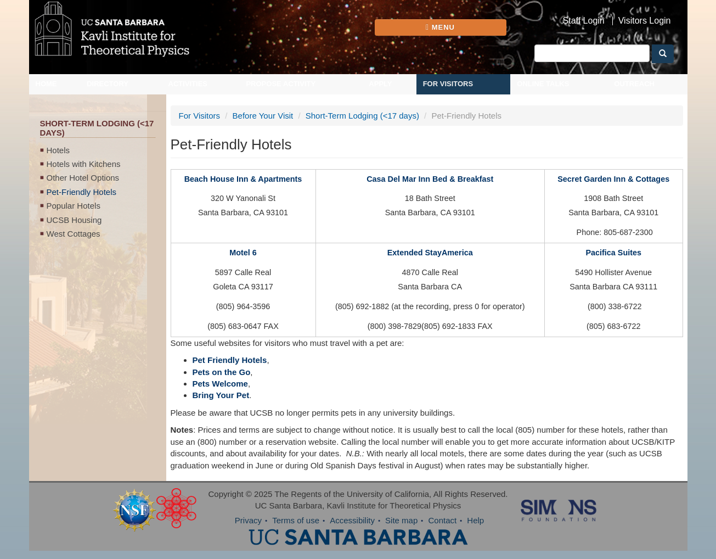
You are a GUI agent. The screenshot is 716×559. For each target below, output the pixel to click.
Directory (107, 84)
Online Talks (543, 84)
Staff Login (584, 20)
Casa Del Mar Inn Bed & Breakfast (430, 179)
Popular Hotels (73, 205)
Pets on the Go (222, 372)
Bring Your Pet (221, 395)
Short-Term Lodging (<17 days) (362, 115)
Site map (401, 520)
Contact (442, 520)
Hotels (58, 150)
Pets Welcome (220, 383)
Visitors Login (644, 20)
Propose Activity (280, 84)
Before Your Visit (263, 115)
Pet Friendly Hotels (230, 360)
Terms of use (295, 520)
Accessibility (352, 520)
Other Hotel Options (83, 177)
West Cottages (73, 233)
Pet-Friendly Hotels (82, 192)
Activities (188, 84)
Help (475, 520)
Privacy (248, 520)
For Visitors (448, 84)
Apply (380, 84)
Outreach (634, 84)
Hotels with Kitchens (84, 164)
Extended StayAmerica (430, 252)
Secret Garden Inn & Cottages (613, 179)
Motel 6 (243, 252)
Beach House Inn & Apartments (243, 179)
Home (46, 84)
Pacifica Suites (613, 252)
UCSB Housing (74, 220)
